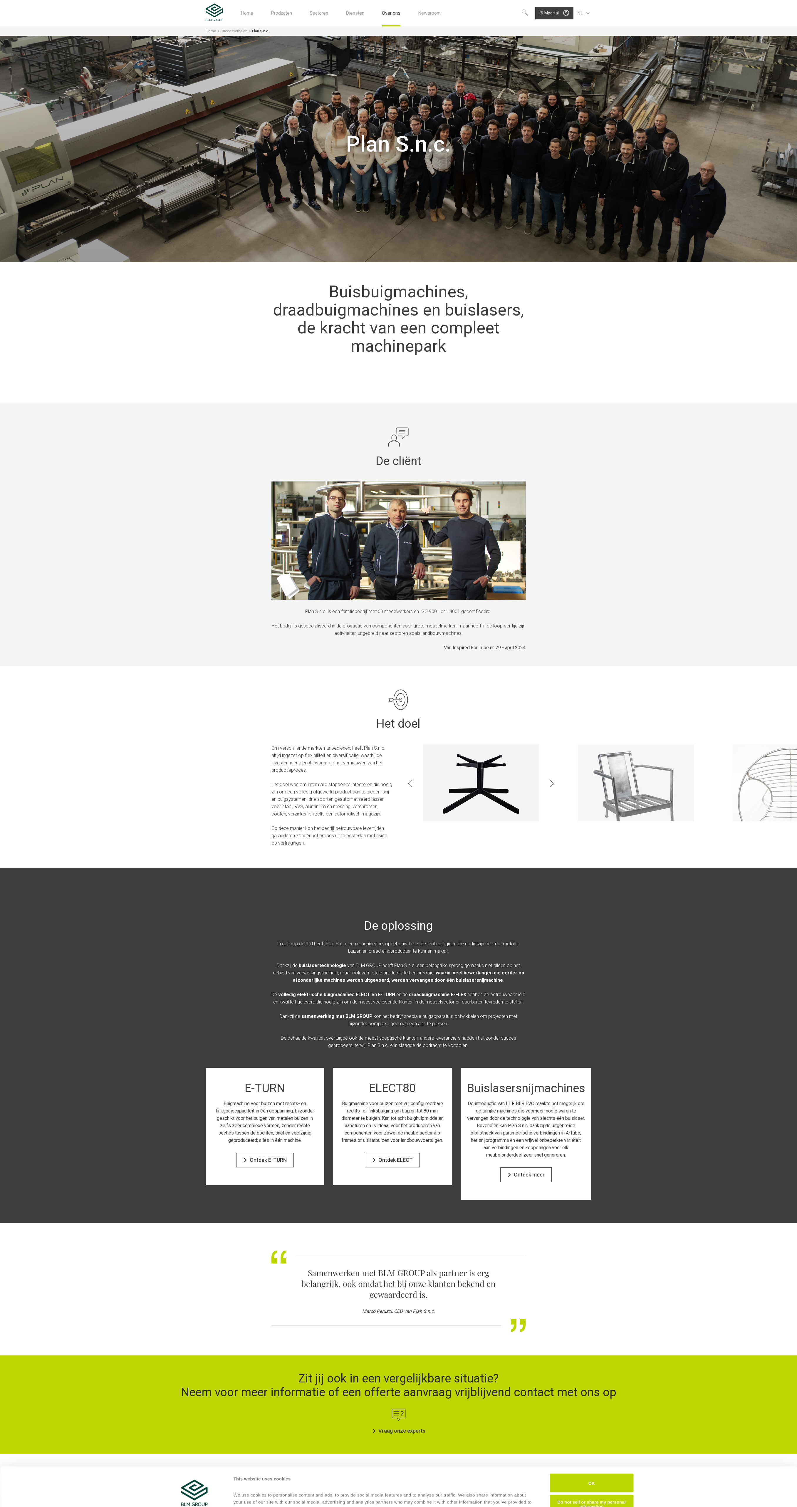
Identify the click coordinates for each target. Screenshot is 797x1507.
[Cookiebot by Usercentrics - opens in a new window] (194, 1495)
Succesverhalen (234, 31)
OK (591, 1453)
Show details (247, 1495)
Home (211, 31)
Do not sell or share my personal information (591, 1474)
